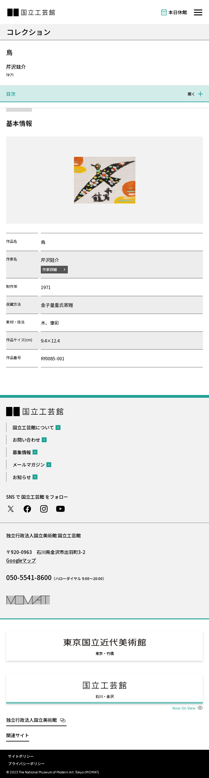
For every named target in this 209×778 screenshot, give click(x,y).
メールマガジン (29, 464)
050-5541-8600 (29, 577)
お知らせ (22, 477)
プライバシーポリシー (26, 763)
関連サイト (17, 735)
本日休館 (177, 12)
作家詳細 (49, 269)
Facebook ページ (27, 509)
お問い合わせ (26, 439)
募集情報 (22, 452)
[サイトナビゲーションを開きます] (198, 12)
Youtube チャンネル (60, 509)
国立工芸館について (33, 427)
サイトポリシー (21, 756)
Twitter (10, 509)
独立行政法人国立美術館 (31, 720)
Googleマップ (21, 560)
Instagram (43, 509)
